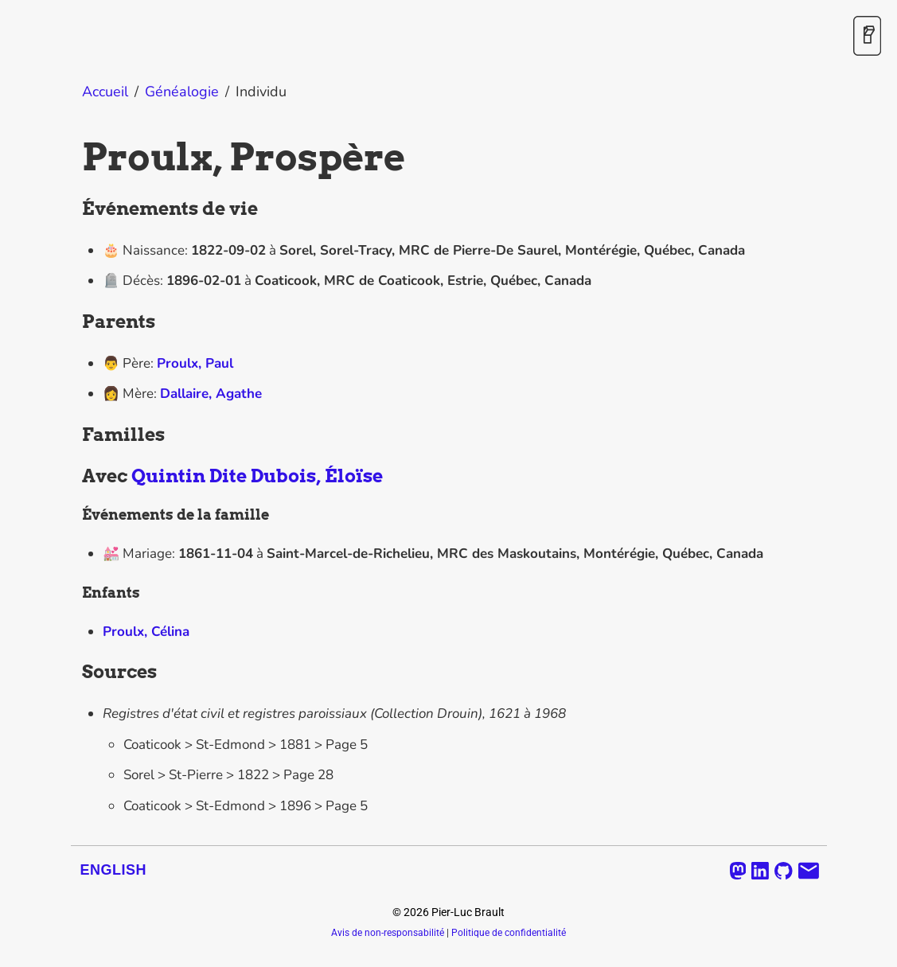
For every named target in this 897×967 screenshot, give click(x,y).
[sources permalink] (74, 672)
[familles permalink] (74, 435)
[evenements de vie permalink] (74, 209)
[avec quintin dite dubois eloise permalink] (74, 476)
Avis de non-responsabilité (387, 932)
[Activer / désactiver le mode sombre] (867, 37)
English (113, 870)
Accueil (105, 91)
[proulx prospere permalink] (74, 157)
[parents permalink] (74, 322)
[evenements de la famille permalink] (74, 515)
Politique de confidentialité (508, 932)
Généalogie (182, 91)
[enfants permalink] (74, 593)
